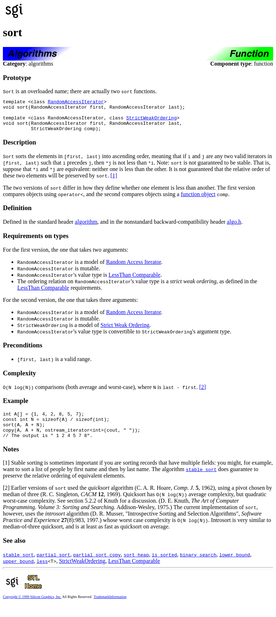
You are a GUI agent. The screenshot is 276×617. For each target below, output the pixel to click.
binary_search (198, 566)
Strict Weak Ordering (125, 331)
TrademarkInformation (109, 609)
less (42, 573)
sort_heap (136, 566)
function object (198, 201)
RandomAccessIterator (76, 102)
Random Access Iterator (133, 268)
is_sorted (164, 566)
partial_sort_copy (97, 566)
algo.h (234, 228)
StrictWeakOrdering (151, 122)
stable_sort (201, 481)
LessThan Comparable (134, 281)
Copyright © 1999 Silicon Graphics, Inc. (32, 609)
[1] (113, 182)
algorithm (86, 228)
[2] (202, 393)
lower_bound (234, 566)
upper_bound (18, 573)
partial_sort (53, 566)
